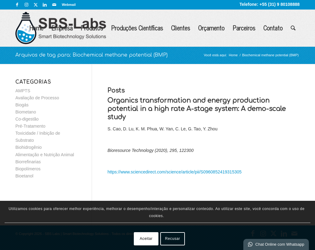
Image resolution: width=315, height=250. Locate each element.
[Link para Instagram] (26, 4)
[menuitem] (67, 4)
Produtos (92, 28)
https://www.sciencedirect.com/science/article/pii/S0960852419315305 (174, 171)
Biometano (25, 111)
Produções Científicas (137, 28)
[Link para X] (35, 4)
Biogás (22, 104)
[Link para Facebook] (17, 4)
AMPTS (22, 90)
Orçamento (211, 28)
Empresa (62, 28)
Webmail (69, 4)
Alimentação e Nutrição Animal (44, 154)
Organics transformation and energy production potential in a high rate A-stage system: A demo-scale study (196, 109)
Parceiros (244, 28)
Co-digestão (27, 119)
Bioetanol (24, 175)
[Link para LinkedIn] (44, 4)
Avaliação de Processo (37, 97)
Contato (273, 28)
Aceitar (146, 238)
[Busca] (293, 28)
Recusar (172, 238)
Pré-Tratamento (30, 126)
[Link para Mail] (54, 4)
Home (36, 28)
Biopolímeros (28, 168)
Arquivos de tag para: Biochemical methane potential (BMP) (91, 55)
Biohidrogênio (28, 147)
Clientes (180, 28)
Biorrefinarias (28, 161)
